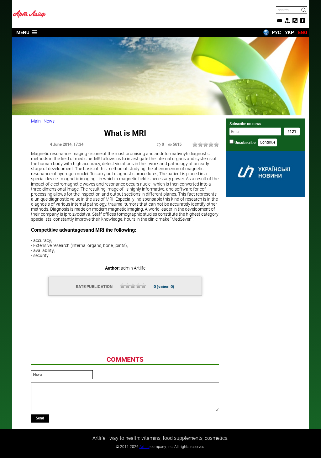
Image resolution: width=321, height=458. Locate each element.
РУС (276, 32)
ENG (302, 32)
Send (40, 417)
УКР (289, 32)
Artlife (144, 446)
